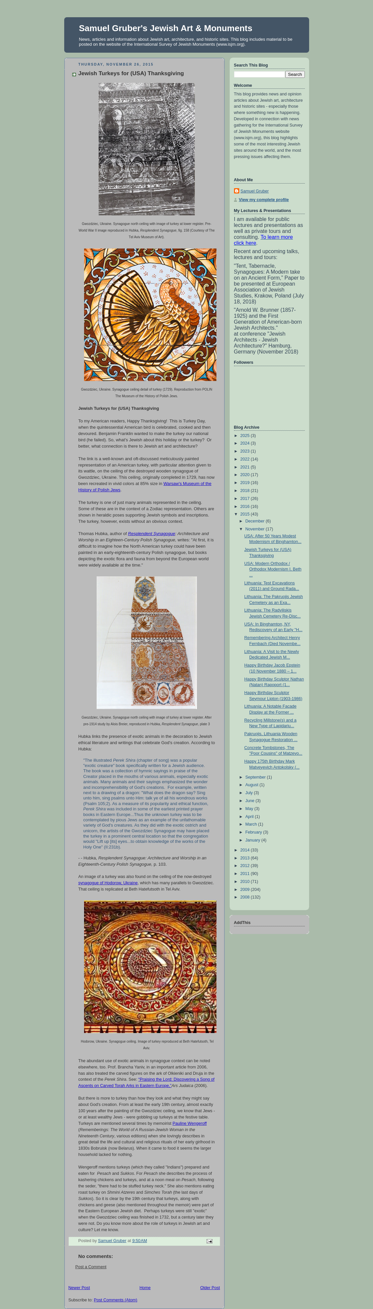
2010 (245, 881)
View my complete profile (264, 199)
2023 (245, 451)
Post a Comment (91, 1267)
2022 (245, 459)
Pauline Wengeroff (189, 1123)
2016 (245, 506)
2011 (245, 873)
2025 (245, 435)
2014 (245, 850)
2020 (245, 474)
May (249, 808)
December (255, 521)
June (250, 800)
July (249, 793)
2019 (245, 482)
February (254, 832)
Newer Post (79, 1287)
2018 (245, 490)
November (255, 529)
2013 (245, 858)
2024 (245, 443)
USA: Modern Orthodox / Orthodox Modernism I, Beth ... (273, 569)
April (250, 816)
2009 (245, 889)
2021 (245, 467)
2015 (245, 514)
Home (145, 1287)
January (253, 840)
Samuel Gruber (255, 191)
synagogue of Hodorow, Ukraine (108, 883)
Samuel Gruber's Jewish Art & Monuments (166, 28)
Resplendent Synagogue (151, 533)
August (252, 785)
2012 (245, 865)
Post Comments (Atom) (115, 1300)
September (256, 777)
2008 (245, 897)
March (251, 824)
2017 (245, 498)
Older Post (210, 1287)
